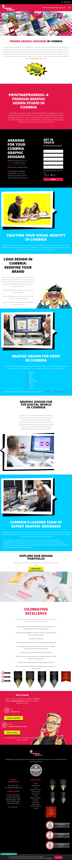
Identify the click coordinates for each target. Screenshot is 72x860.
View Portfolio (36, 569)
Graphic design (36, 785)
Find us (36, 783)
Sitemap (35, 808)
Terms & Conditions (35, 806)
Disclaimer (35, 800)
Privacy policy (35, 802)
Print (35, 787)
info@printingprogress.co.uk (57, 7)
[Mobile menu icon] (69, 8)
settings (49, 858)
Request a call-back (13, 718)
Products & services (35, 789)
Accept (58, 857)
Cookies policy (35, 804)
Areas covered (35, 794)
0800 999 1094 (45, 7)
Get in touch (22, 695)
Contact (36, 796)
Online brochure (35, 791)
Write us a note (12, 732)
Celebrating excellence (36, 611)
